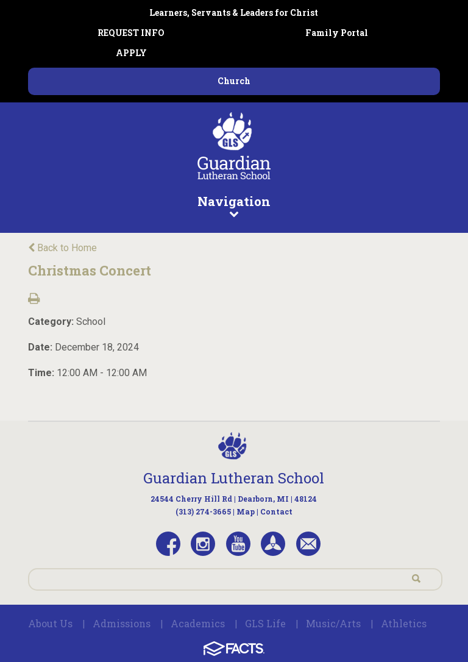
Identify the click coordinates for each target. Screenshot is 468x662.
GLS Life (265, 623)
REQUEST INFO (131, 32)
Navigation (234, 205)
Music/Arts (333, 623)
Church (234, 81)
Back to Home (62, 248)
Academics (198, 623)
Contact (276, 511)
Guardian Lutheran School (233, 478)
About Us (50, 623)
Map (245, 511)
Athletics (404, 623)
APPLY (131, 53)
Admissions (122, 623)
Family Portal (336, 32)
